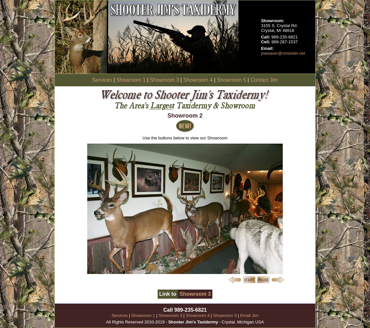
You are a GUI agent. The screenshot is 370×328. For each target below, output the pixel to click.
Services (102, 80)
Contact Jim (264, 80)
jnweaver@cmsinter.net (283, 53)
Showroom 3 (164, 80)
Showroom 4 (198, 80)
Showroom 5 (231, 80)
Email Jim (249, 315)
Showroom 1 (131, 80)
